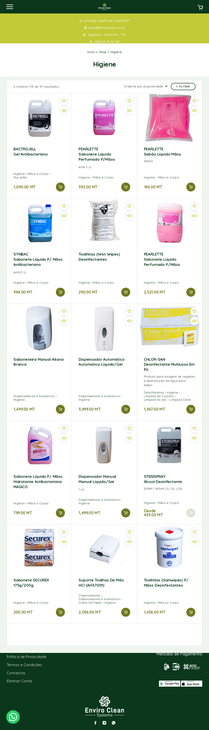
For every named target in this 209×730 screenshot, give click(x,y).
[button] (60, 186)
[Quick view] (64, 110)
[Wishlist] (64, 101)
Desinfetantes (154, 392)
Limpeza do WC (155, 399)
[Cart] (200, 7)
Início (91, 52)
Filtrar (183, 86)
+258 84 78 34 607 (107, 41)
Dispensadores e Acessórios (34, 396)
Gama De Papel (90, 602)
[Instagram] (104, 722)
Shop (103, 52)
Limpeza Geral (180, 399)
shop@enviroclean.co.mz (107, 27)
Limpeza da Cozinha (159, 396)
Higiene (19, 174)
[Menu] (9, 6)
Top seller (20, 177)
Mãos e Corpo (38, 174)
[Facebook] (95, 722)
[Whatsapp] (113, 722)
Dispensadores (89, 595)
